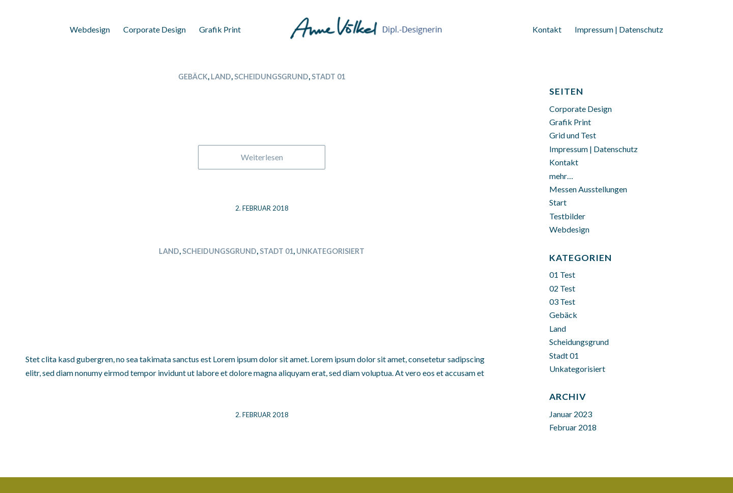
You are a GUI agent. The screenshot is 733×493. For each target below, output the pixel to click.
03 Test (562, 301)
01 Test (562, 274)
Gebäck (193, 76)
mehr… (561, 176)
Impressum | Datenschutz (593, 149)
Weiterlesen (262, 157)
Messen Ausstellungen (588, 189)
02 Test (562, 288)
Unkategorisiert (330, 251)
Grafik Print (570, 122)
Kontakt (563, 162)
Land (221, 76)
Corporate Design (580, 108)
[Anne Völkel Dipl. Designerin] (366, 23)
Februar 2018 (573, 427)
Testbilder (567, 216)
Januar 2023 (570, 414)
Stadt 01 (328, 76)
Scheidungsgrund (271, 76)
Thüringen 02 (261, 94)
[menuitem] (90, 26)
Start (558, 202)
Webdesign (569, 229)
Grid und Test (572, 135)
